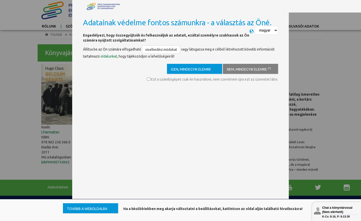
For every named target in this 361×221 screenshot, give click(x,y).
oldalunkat (109, 56)
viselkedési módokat (161, 50)
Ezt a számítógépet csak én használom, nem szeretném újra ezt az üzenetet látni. (212, 79)
